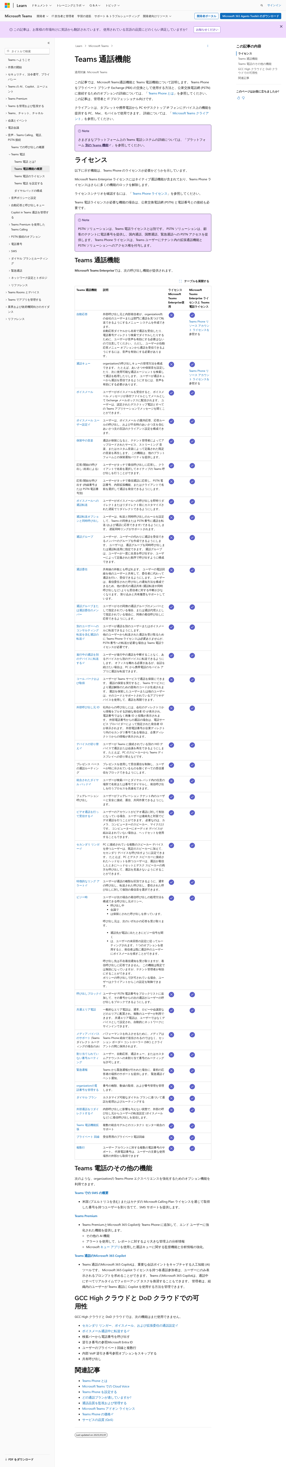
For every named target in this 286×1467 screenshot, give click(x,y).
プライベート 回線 (88, 1137)
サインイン (274, 5)
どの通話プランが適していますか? (106, 1397)
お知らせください (207, 29)
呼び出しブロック (87, 993)
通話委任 (82, 569)
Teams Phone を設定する (99, 1392)
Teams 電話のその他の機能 (255, 64)
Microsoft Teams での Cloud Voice (105, 1386)
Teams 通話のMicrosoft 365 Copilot (100, 1255)
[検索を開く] (262, 5)
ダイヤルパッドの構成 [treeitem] (28, 190)
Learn (78, 46)
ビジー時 (82, 897)
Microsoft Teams (99, 46)
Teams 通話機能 (248, 58)
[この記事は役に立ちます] (238, 97)
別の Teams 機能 (96, 145)
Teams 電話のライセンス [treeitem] (29, 176)
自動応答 (82, 314)
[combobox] (27, 51)
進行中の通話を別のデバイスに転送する (87, 659)
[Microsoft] (7, 5)
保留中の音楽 (84, 440)
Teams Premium (86, 1216)
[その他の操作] (207, 46)
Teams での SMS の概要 (91, 1193)
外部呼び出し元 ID (88, 707)
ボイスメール (84, 392)
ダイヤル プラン (86, 1097)
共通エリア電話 (86, 1009)
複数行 (80, 1147)
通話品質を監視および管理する (104, 1403)
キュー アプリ (110, 1247)
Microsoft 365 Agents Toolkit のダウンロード (250, 16)
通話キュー (83, 363)
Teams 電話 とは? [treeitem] (25, 161)
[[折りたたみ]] (48, 43)
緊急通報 (82, 1070)
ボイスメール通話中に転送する (104, 1331)
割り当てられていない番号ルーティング (87, 1058)
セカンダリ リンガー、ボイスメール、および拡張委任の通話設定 (128, 1325)
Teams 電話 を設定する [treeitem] (28, 183)
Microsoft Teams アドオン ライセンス (108, 1408)
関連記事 (243, 78)
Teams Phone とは (161, 93)
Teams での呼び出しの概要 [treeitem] (27, 147)
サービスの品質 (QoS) (97, 1419)
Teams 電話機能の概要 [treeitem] (28, 169)
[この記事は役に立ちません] (243, 97)
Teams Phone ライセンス (150, 193)
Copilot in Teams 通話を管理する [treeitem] (30, 214)
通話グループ (84, 536)
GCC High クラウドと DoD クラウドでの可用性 (258, 70)
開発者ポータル (206, 16)
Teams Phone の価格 (96, 1414)
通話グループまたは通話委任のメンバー (87, 610)
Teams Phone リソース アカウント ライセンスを (199, 326)
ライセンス (245, 53)
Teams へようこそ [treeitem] (19, 60)
